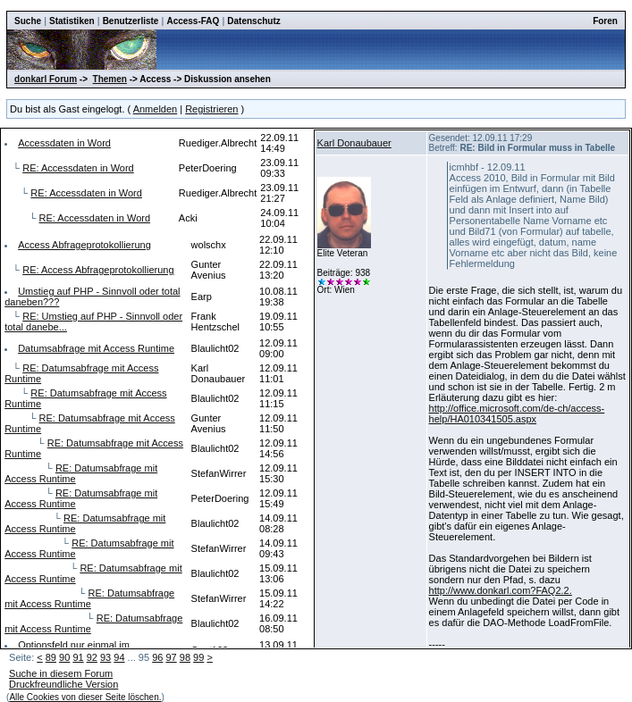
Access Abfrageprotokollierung (84, 244)
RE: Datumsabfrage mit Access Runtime (89, 598)
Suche (27, 21)
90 (64, 657)
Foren (605, 21)
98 (185, 657)
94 (119, 657)
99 (198, 657)
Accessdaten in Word (64, 143)
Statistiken (72, 21)
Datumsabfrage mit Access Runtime (96, 348)
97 (170, 657)
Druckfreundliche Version (63, 684)
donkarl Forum (45, 79)
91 (77, 657)
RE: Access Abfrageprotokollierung (97, 269)
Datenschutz (253, 21)
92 (92, 657)
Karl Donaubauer (354, 143)
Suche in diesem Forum (61, 673)
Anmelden (155, 109)
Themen (110, 79)
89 (51, 657)
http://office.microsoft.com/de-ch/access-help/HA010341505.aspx (517, 413)
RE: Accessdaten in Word (78, 168)
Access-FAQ (192, 21)
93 (105, 657)
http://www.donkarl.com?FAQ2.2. (500, 590)
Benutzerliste (131, 21)
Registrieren (211, 109)
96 (157, 657)
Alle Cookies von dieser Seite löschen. (85, 697)
